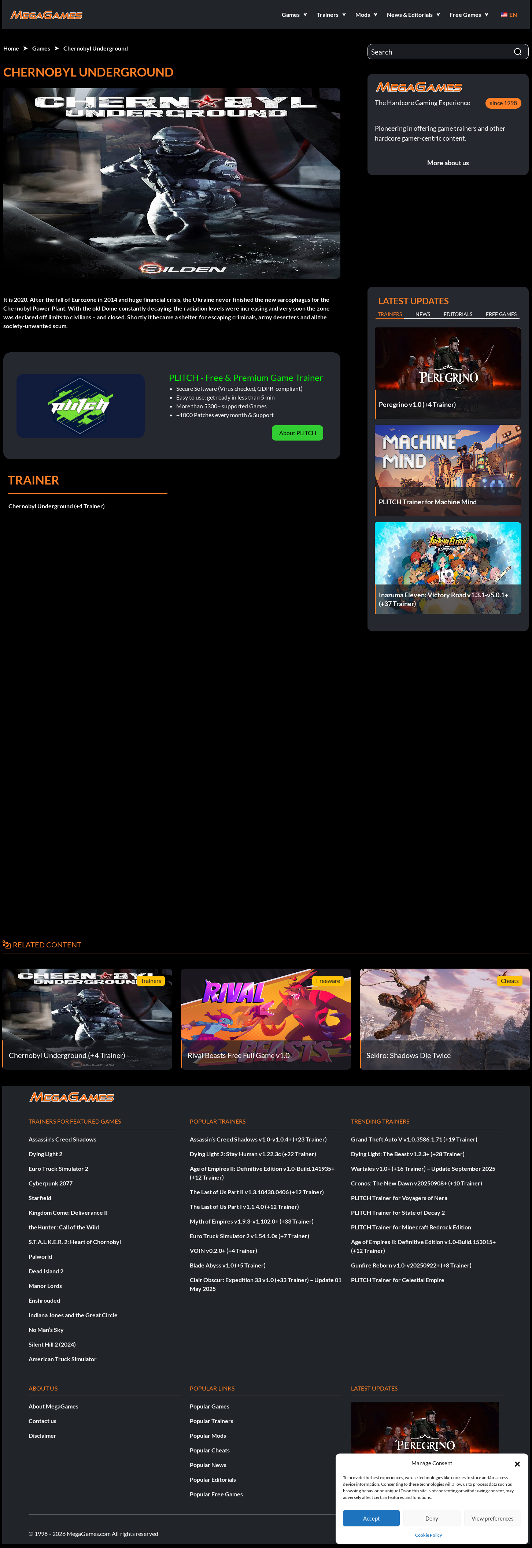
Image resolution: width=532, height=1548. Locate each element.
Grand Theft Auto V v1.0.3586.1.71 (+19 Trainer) (414, 1139)
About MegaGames (53, 1406)
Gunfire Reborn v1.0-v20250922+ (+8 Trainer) (411, 1265)
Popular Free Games (216, 1494)
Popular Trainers (211, 1420)
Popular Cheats (210, 1450)
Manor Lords (45, 1285)
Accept (371, 1518)
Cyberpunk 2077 (51, 1183)
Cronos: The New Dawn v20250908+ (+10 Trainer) (416, 1183)
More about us (448, 163)
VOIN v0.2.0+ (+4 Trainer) (223, 1250)
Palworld (40, 1256)
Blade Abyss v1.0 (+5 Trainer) (228, 1265)
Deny (431, 1518)
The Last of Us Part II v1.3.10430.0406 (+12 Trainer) (257, 1191)
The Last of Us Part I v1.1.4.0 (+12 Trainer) (244, 1206)
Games (41, 48)
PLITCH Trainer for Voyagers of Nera (399, 1197)
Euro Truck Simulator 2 (58, 1168)
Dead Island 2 (46, 1270)
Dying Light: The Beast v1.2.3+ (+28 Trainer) (408, 1153)
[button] (517, 1463)
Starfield (40, 1197)
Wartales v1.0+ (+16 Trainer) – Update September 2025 (423, 1168)
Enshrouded (44, 1300)
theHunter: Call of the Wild (64, 1227)
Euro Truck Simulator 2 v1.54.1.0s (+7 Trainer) (249, 1235)
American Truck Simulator (63, 1358)
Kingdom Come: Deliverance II (68, 1212)
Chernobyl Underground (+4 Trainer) (56, 505)
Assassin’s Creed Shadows (62, 1139)
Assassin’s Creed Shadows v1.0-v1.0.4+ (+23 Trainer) (258, 1139)
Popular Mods (208, 1435)
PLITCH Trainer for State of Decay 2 (398, 1212)
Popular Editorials (213, 1479)
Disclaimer (42, 1435)
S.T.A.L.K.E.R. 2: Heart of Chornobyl (75, 1241)
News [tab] (422, 314)
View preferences (493, 1518)
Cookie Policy (428, 1535)
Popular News (208, 1464)
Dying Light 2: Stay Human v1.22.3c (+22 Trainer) (253, 1153)
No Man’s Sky (46, 1329)
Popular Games (209, 1406)
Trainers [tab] (390, 314)
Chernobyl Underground (95, 48)
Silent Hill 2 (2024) (52, 1344)
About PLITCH (297, 432)
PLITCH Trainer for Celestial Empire (397, 1279)
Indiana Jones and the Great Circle (73, 1314)
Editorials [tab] (458, 314)
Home (11, 48)
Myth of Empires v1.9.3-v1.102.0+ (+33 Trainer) (252, 1221)
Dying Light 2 (45, 1153)
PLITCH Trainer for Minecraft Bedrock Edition (411, 1227)
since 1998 (503, 102)
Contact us (42, 1420)
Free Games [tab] (501, 314)
